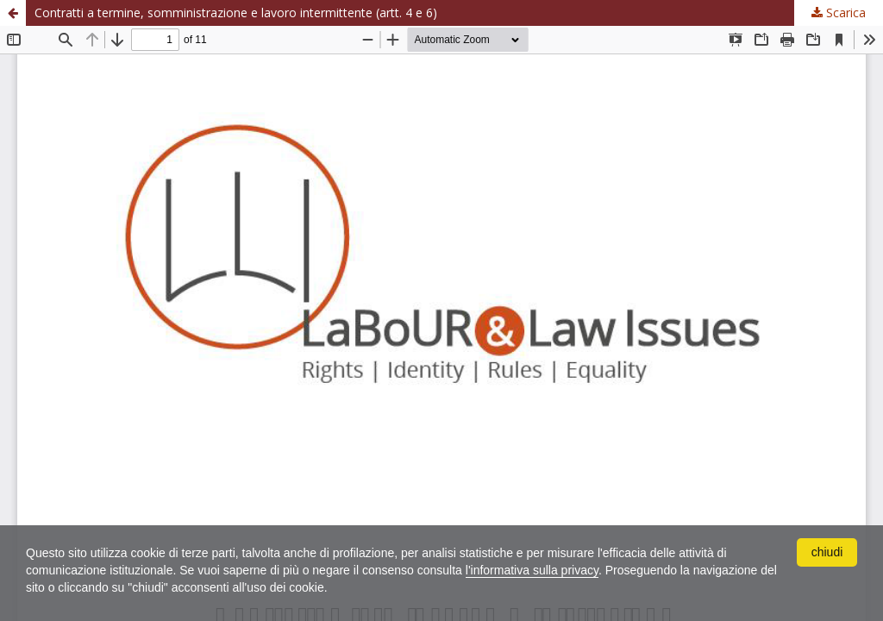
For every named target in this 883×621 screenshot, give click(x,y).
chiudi (827, 552)
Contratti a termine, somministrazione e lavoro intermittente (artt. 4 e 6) (235, 12)
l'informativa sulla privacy (532, 570)
